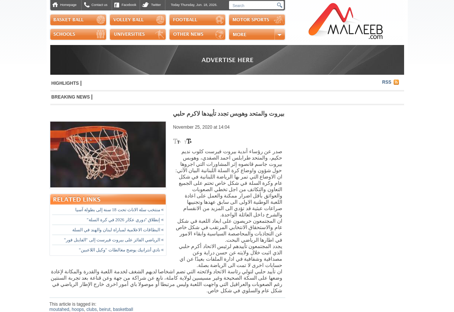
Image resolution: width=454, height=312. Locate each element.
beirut (105, 309)
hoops (78, 309)
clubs (91, 309)
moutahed (59, 309)
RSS (386, 82)
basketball (123, 309)
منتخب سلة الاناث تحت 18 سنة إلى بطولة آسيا (119, 209)
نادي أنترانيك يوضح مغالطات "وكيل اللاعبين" (121, 250)
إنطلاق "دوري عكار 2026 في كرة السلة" (125, 219)
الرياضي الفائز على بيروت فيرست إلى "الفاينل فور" (114, 239)
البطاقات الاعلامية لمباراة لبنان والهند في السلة (118, 229)
